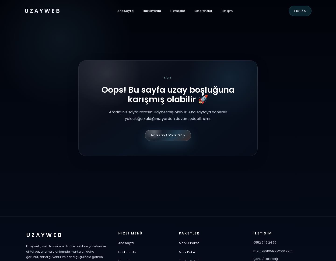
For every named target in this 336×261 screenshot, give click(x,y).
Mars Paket (187, 252)
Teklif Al (300, 11)
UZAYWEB (42, 11)
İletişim (227, 11)
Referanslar (203, 11)
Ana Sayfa (125, 11)
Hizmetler (177, 11)
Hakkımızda (152, 11)
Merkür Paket (189, 243)
